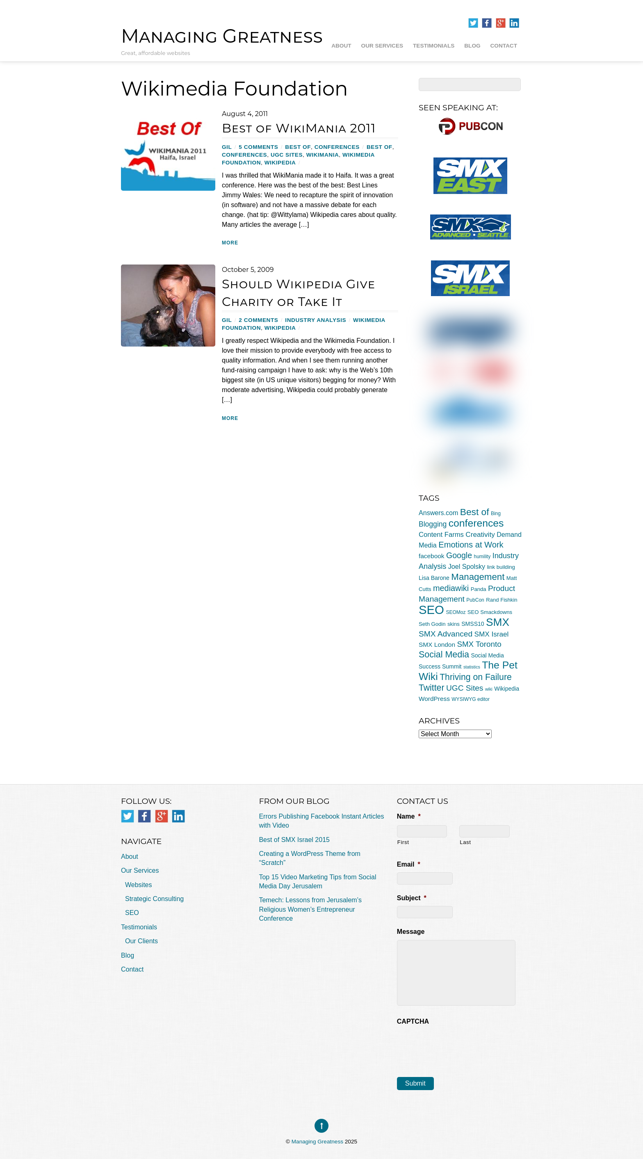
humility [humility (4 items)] (482, 556)
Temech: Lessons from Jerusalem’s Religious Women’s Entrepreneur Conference (310, 909)
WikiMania (322, 155)
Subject (411, 897)
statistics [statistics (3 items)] (471, 666)
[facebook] (487, 23)
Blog (472, 46)
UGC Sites (287, 155)
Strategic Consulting (154, 898)
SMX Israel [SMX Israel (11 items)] (491, 634)
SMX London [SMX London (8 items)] (437, 644)
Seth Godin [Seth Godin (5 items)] (432, 624)
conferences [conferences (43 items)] (476, 523)
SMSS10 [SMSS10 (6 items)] (472, 624)
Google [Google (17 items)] (459, 555)
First (403, 842)
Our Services (382, 46)
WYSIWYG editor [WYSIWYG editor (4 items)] (470, 699)
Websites (138, 884)
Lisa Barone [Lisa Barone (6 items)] (434, 578)
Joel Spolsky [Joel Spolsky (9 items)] (466, 566)
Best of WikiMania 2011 (299, 128)
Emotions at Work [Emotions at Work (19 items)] (470, 544)
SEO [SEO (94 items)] (431, 609)
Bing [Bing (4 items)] (496, 513)
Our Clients (141, 941)
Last (465, 842)
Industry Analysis (315, 320)
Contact (503, 46)
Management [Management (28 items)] (477, 577)
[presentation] (459, 1045)
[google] (501, 23)
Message (411, 931)
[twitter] (473, 23)
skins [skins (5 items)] (453, 624)
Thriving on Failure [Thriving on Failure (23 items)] (476, 677)
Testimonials (433, 46)
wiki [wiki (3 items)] (489, 689)
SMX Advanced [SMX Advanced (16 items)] (445, 634)
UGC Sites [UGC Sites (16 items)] (464, 688)
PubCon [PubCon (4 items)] (475, 600)
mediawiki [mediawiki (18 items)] (451, 588)
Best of (298, 147)
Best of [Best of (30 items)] (474, 511)
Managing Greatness (317, 1141)
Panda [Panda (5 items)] (478, 589)
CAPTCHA (413, 1021)
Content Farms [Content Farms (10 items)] (441, 534)
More (230, 243)
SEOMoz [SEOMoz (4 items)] (455, 612)
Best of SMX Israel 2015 (294, 839)
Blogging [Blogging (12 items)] (433, 524)
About (341, 46)
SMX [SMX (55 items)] (497, 622)
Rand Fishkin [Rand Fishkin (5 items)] (501, 600)
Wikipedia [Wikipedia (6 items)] (506, 688)
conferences (337, 147)
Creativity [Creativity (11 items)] (480, 534)
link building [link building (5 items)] (501, 567)
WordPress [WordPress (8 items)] (434, 698)
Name (409, 816)
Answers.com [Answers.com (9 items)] (438, 512)
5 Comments (258, 147)
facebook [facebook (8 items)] (431, 555)
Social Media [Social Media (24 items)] (444, 654)
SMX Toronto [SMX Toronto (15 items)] (479, 644)
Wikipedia (280, 163)
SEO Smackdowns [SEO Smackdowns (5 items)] (489, 612)
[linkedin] (514, 23)
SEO (132, 912)
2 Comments (258, 320)
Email (408, 864)
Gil (227, 147)
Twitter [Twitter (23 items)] (431, 687)
